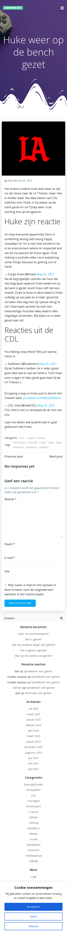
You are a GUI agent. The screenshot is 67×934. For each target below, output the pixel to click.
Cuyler (42, 442)
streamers (33, 850)
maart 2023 (33, 736)
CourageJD (33, 801)
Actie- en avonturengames (33, 633)
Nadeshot (31, 447)
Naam (9, 544)
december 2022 (33, 747)
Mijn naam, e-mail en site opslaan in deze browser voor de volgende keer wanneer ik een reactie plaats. (30, 589)
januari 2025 (33, 719)
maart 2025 (33, 714)
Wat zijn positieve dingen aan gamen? (33, 644)
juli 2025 (33, 708)
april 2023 (33, 730)
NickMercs (34, 828)
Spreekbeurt (34, 844)
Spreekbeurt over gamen (38, 671)
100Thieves (19, 442)
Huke (51, 442)
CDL (21, 438)
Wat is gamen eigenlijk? (33, 650)
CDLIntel (33, 442)
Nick (10, 180)
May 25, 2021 (45, 274)
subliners (44, 447)
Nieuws (33, 833)
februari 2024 (33, 725)
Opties (33, 916)
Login (33, 876)
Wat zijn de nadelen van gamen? (33, 655)
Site (6, 571)
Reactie (10, 499)
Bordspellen (33, 790)
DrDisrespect (33, 806)
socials (41, 438)
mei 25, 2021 (24, 180)
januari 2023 (33, 741)
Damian (17, 687)
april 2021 (33, 769)
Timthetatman (33, 855)
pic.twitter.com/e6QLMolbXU (42, 398)
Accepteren (33, 906)
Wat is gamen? (33, 639)
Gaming (33, 822)
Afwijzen (33, 926)
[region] (33, 908)
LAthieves (18, 447)
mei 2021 (33, 763)
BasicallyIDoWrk (33, 784)
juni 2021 (33, 758)
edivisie (33, 817)
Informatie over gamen (38, 693)
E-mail (9, 558)
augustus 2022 (33, 752)
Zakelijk (33, 861)
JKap (58, 442)
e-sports (31, 438)
